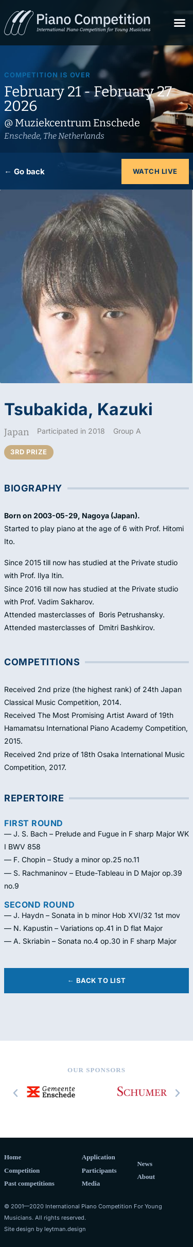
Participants (99, 1170)
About (146, 1176)
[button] (179, 22)
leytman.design (65, 1229)
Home (12, 1157)
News (144, 1164)
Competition (22, 1170)
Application (98, 1157)
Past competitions (29, 1183)
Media (91, 1183)
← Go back (24, 171)
